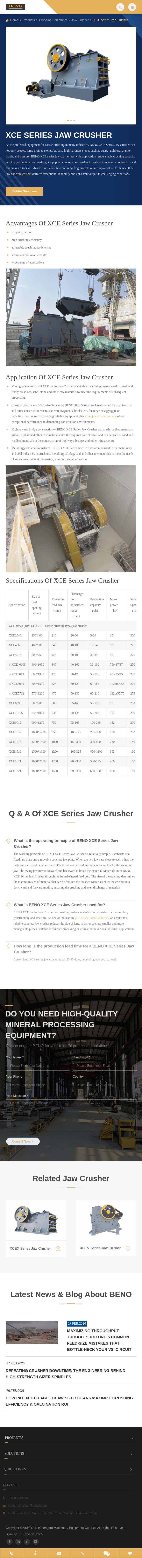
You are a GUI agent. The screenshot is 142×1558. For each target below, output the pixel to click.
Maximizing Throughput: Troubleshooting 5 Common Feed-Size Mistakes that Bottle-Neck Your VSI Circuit (99, 1340)
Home (14, 20)
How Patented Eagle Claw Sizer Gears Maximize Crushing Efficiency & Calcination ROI (69, 1401)
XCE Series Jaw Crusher (110, 20)
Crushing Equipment (53, 20)
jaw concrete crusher (18, 174)
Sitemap (11, 1534)
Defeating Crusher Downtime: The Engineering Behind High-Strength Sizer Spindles (65, 1373)
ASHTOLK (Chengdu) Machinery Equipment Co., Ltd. (60, 1527)
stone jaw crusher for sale (101, 413)
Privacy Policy (33, 1534)
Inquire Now (24, 191)
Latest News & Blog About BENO (71, 1298)
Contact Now (26, 1141)
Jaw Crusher (80, 20)
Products (29, 20)
